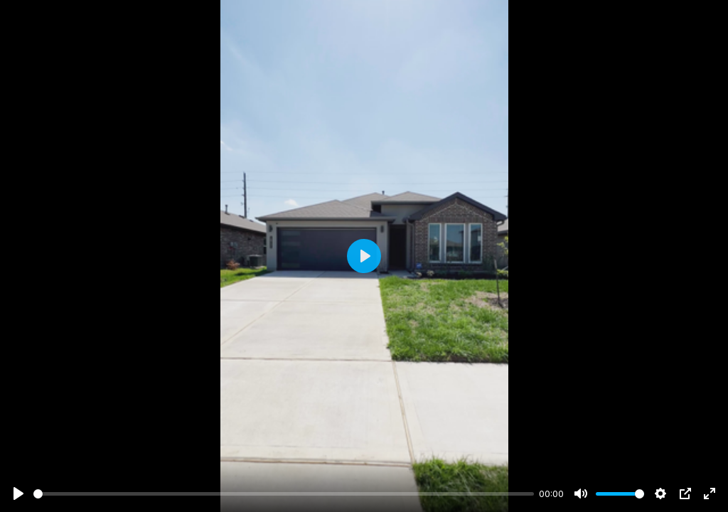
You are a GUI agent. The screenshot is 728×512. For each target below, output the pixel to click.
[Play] (18, 493)
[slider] (283, 494)
